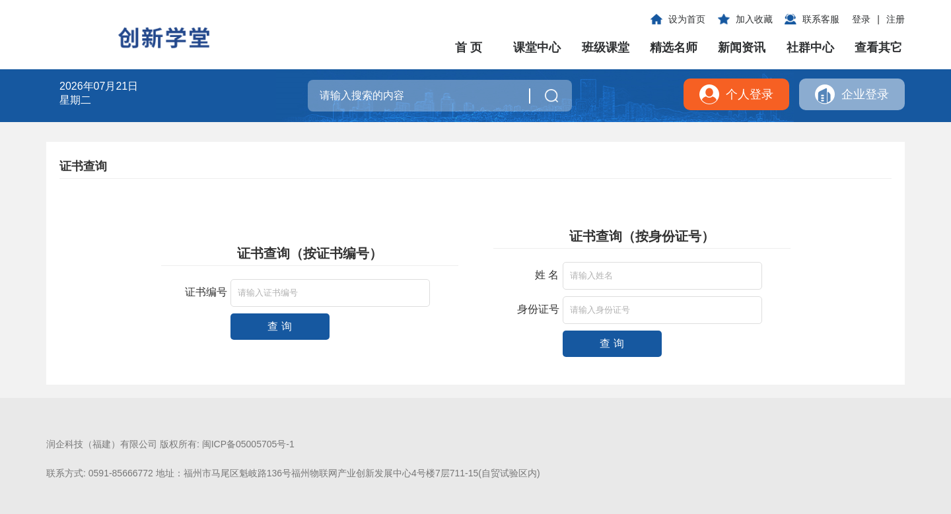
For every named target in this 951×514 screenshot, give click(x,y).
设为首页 (686, 19)
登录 (861, 19)
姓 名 (547, 274)
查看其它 (878, 47)
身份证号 (538, 309)
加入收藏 (754, 19)
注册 (895, 19)
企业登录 (865, 94)
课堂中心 (537, 47)
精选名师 (673, 47)
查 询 (279, 326)
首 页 (468, 47)
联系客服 (820, 19)
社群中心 (810, 47)
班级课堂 (605, 47)
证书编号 (206, 292)
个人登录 (749, 94)
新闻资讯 (741, 47)
